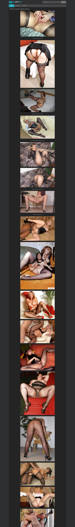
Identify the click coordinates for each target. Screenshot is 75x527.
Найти (63, 2)
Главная (11, 5)
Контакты (24, 5)
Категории (17, 5)
